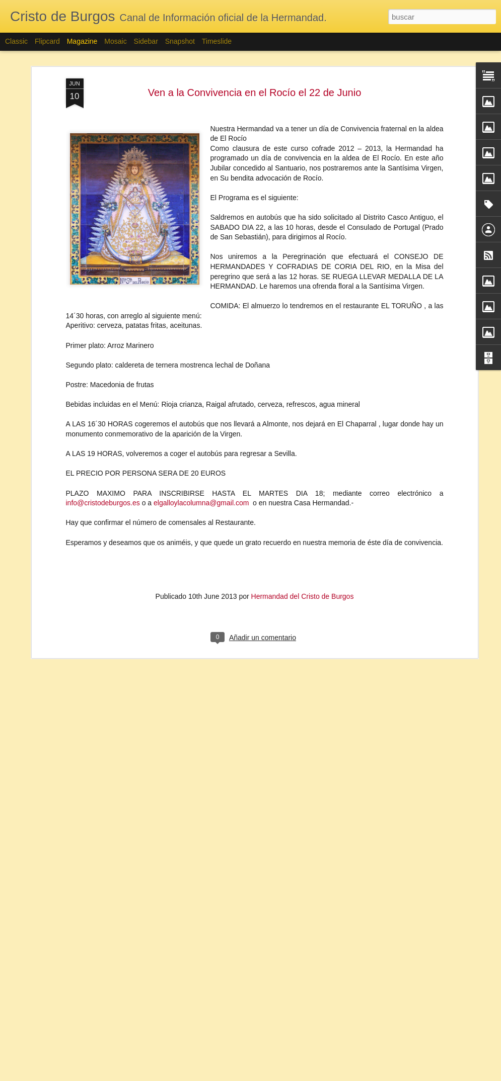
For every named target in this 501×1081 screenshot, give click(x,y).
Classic (16, 41)
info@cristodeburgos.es (103, 446)
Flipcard (47, 41)
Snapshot (180, 41)
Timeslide (217, 41)
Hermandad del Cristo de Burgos (302, 540)
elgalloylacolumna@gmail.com (201, 446)
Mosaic (115, 41)
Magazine (82, 41)
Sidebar (146, 41)
